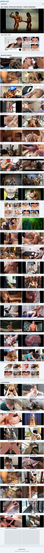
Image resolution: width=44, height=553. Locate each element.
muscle (5, 34)
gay (2, 34)
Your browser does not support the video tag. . (22, 21)
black (9, 34)
